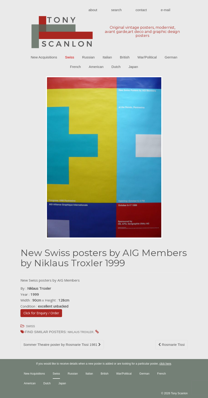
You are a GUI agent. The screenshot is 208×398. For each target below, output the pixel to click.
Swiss (69, 57)
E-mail (165, 10)
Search (116, 10)
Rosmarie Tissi (171, 345)
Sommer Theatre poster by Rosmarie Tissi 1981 (62, 345)
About (93, 10)
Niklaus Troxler (80, 332)
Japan (133, 67)
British (125, 57)
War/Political (147, 57)
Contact (141, 10)
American (96, 67)
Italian (107, 57)
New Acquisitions (44, 57)
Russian (88, 57)
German (171, 57)
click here (165, 363)
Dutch (116, 67)
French (75, 67)
